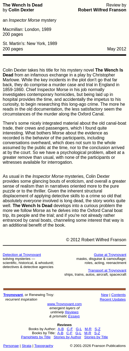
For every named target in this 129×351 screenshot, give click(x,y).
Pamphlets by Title (36, 337)
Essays (74, 316)
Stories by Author (67, 337)
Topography (43, 346)
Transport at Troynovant (107, 270)
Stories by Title (96, 337)
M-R (88, 329)
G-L (79, 329)
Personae (11, 346)
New (104, 295)
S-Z (97, 329)
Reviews (71, 312)
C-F (70, 329)
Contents (118, 295)
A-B (61, 329)
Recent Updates (113, 299)
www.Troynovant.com (64, 304)
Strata (27, 346)
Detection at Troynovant (22, 255)
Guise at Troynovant (110, 255)
